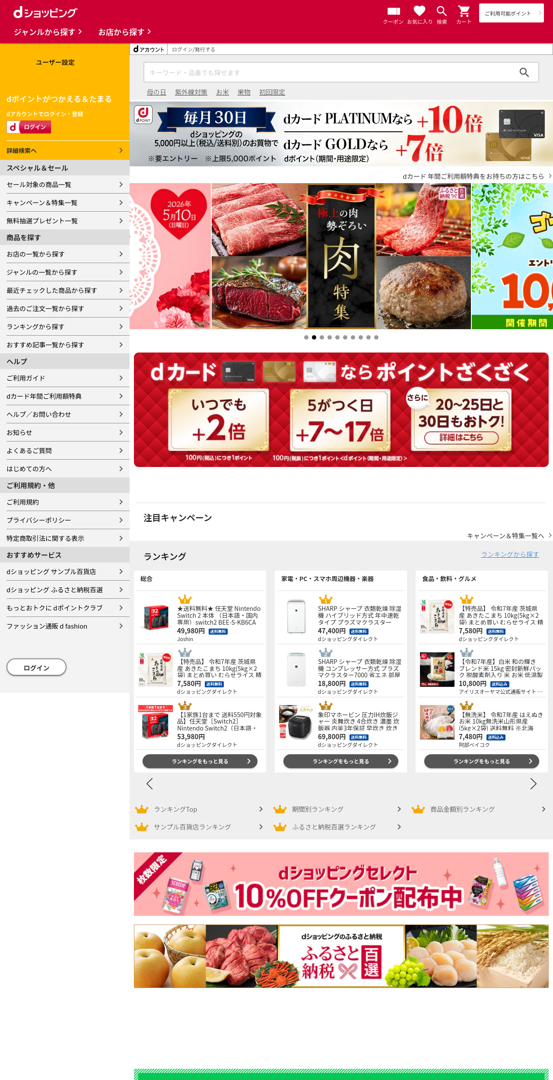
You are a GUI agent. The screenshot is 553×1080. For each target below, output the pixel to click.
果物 (244, 91)
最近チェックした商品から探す (51, 290)
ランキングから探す (35, 326)
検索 (524, 72)
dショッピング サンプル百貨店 (51, 571)
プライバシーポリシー (38, 519)
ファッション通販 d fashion (46, 625)
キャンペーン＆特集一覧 (41, 202)
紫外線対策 (191, 91)
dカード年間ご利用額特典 (44, 395)
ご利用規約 (22, 501)
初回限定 (272, 91)
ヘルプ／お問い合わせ (38, 414)
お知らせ (19, 432)
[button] (464, 11)
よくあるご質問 (29, 450)
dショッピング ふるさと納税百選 (54, 589)
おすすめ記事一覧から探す (45, 344)
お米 (222, 91)
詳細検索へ (21, 150)
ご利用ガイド (25, 377)
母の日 (156, 91)
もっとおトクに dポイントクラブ (54, 607)
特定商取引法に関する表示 (45, 538)
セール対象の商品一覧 (38, 184)
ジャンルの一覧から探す (41, 271)
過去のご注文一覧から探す (45, 308)
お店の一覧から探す (35, 253)
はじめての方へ (29, 468)
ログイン (37, 667)
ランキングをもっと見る (200, 752)
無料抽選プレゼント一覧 (42, 220)
